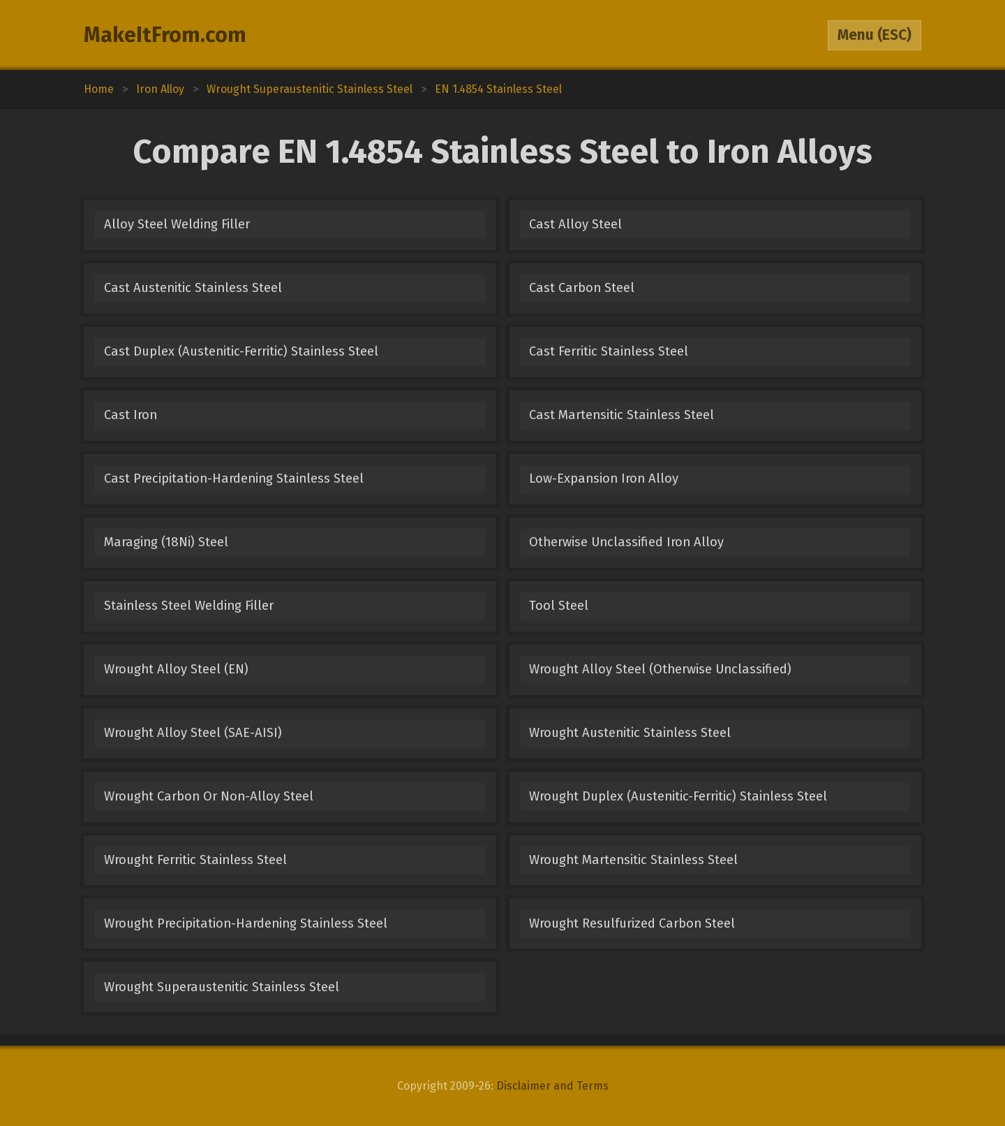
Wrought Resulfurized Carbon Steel (632, 923)
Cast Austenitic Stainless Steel (193, 287)
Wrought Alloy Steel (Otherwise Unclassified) (660, 669)
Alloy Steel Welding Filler (177, 224)
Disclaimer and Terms (552, 1085)
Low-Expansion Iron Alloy (603, 478)
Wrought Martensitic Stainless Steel (633, 860)
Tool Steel (558, 605)
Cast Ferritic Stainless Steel (608, 351)
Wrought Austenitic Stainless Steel (630, 732)
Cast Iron (130, 415)
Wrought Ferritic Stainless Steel (195, 860)
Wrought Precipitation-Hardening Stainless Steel (245, 923)
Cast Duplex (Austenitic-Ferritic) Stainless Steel (241, 351)
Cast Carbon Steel (581, 287)
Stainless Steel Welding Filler (189, 605)
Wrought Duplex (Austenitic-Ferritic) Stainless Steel (678, 796)
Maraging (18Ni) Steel (166, 542)
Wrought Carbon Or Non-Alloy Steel (208, 796)
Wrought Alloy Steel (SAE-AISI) (193, 732)
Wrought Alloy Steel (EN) (176, 669)
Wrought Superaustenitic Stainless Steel (221, 987)
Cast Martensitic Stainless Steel (621, 415)
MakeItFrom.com (165, 34)
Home (99, 89)
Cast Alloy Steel (575, 224)
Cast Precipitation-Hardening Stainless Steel (234, 478)
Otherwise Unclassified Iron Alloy (626, 542)
